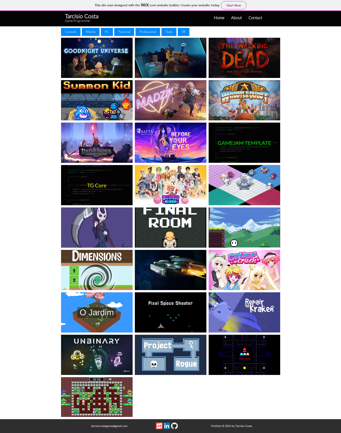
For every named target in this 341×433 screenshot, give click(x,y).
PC (107, 31)
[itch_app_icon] (159, 426)
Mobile (90, 31)
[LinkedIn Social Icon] (166, 426)
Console (70, 31)
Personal (124, 31)
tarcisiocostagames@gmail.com (109, 426)
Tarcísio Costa (81, 16)
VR (183, 31)
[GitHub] (174, 426)
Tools (168, 31)
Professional (147, 31)
